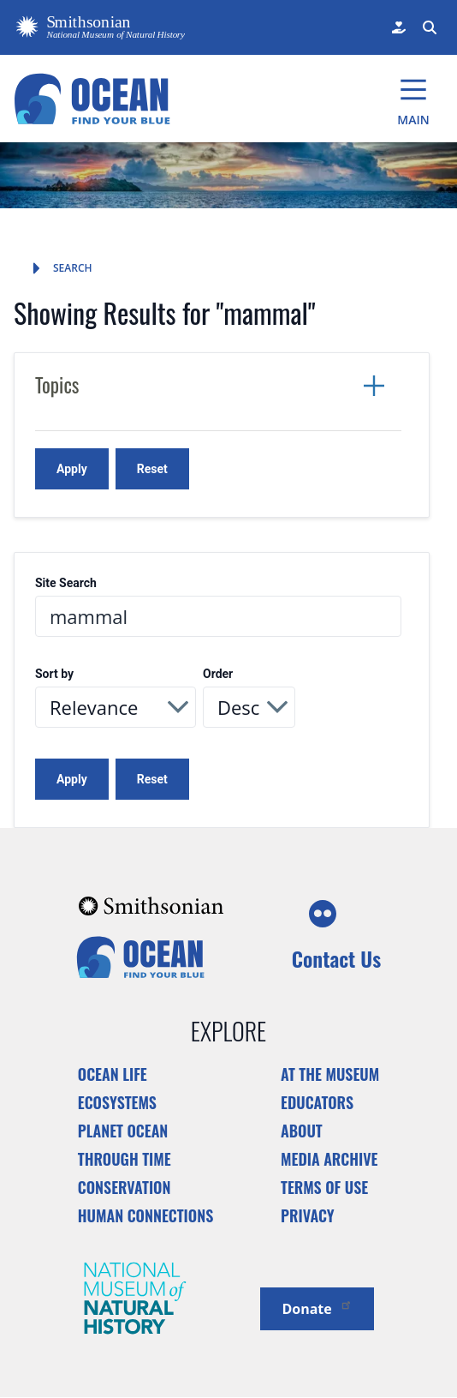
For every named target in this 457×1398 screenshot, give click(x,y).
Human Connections (146, 1215)
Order (218, 674)
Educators (317, 1102)
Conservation (124, 1187)
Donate (317, 1307)
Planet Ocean (123, 1130)
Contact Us (336, 958)
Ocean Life (112, 1074)
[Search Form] (427, 27)
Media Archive (329, 1159)
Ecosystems (117, 1102)
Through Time (124, 1159)
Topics (57, 384)
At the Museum (330, 1074)
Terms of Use (324, 1187)
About (302, 1130)
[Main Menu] (413, 99)
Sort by (54, 674)
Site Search (66, 583)
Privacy (308, 1215)
